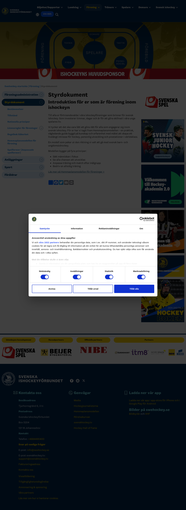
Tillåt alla (134, 289)
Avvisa (52, 289)
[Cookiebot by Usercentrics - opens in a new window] (141, 219)
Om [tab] (141, 228)
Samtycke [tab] (45, 228)
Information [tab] (77, 228)
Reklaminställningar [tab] (109, 228)
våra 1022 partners (49, 242)
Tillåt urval (93, 289)
